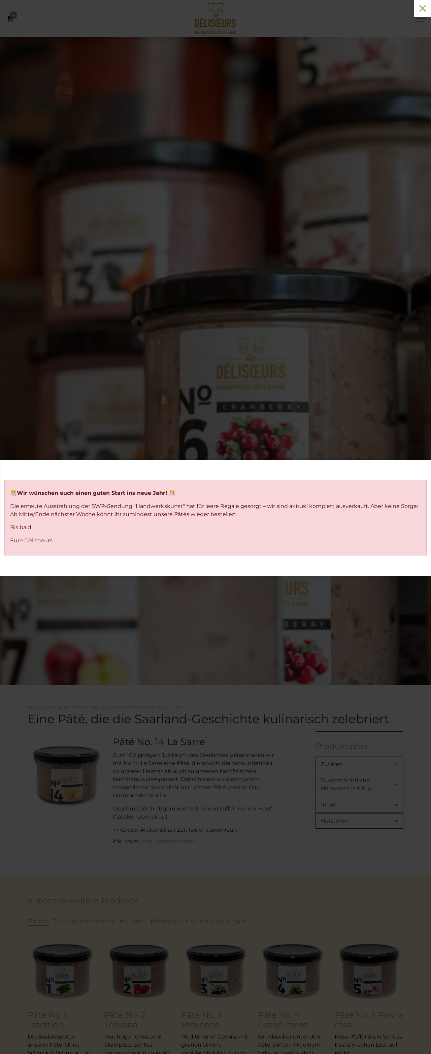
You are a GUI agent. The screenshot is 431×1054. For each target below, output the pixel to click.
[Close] (422, 8)
